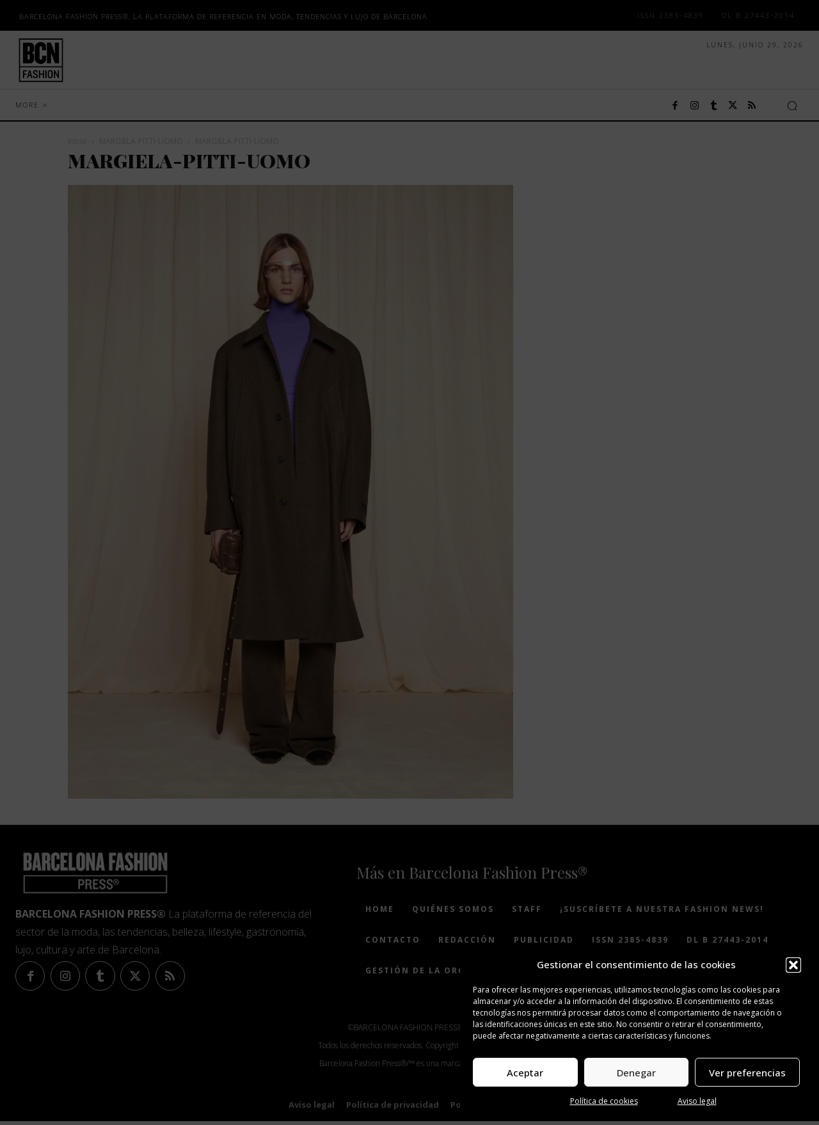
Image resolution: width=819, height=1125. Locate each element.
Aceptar (525, 1072)
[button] (793, 965)
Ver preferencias (747, 1072)
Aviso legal (697, 1101)
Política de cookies (604, 1101)
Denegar (636, 1072)
